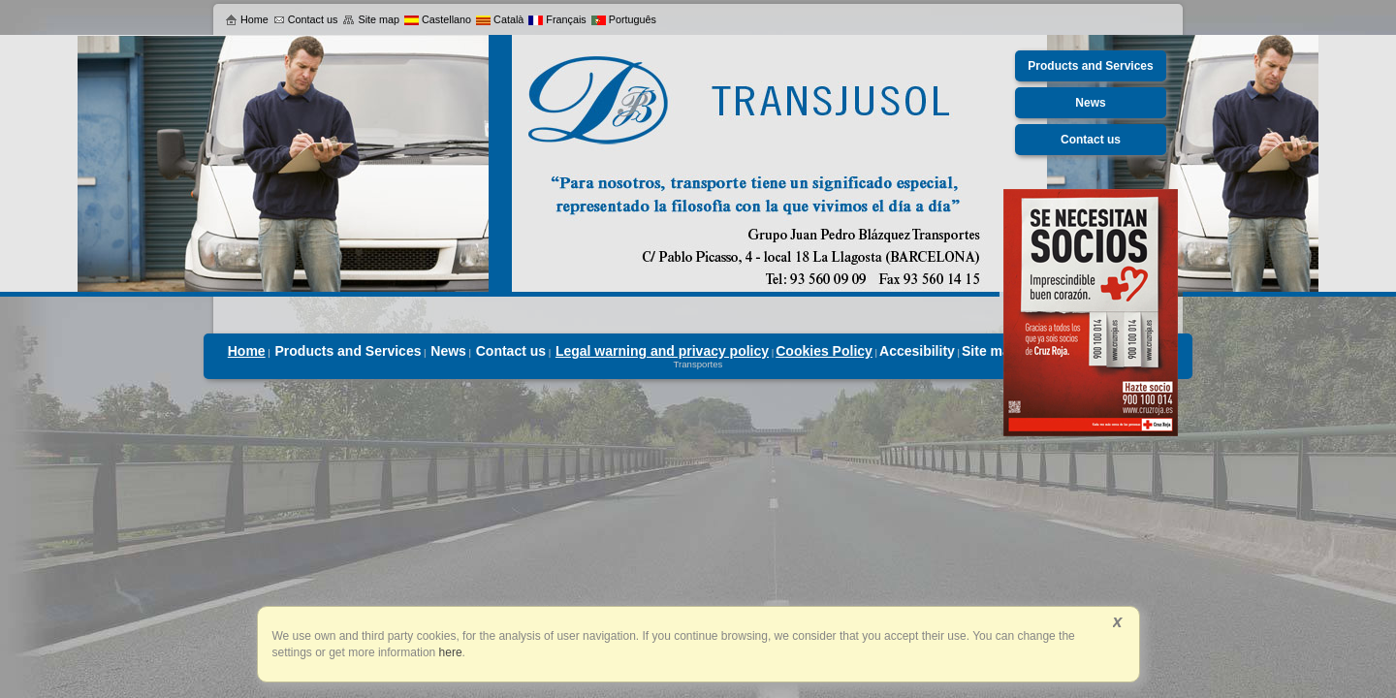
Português (623, 19)
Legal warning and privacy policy (662, 351)
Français (557, 19)
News (448, 351)
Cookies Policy (824, 351)
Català (500, 19)
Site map (370, 19)
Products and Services (348, 351)
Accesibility (917, 351)
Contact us (305, 19)
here (448, 652)
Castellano (437, 19)
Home (247, 19)
